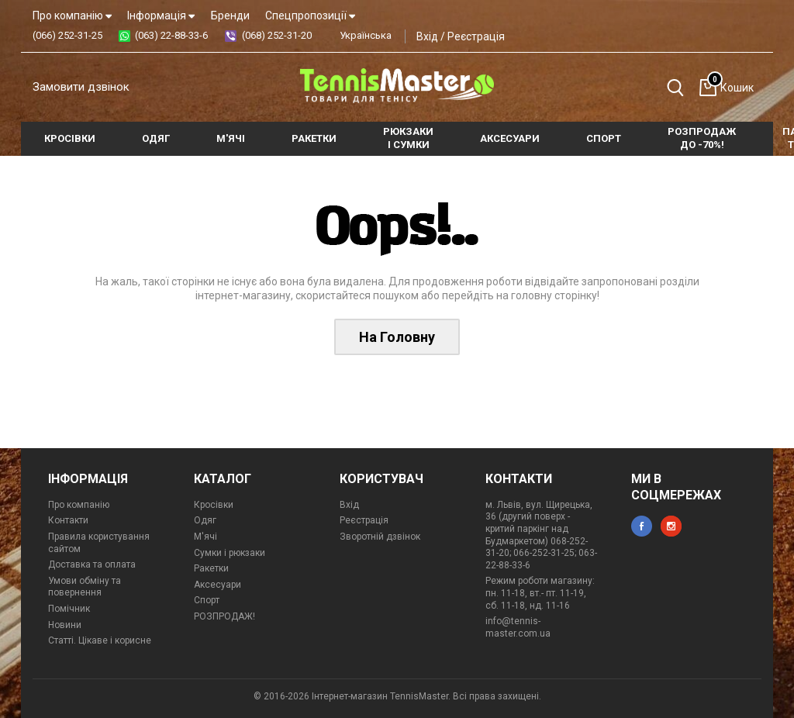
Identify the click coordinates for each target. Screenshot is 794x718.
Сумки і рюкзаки (229, 552)
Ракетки (211, 568)
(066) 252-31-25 (67, 35)
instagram (671, 526)
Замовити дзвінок (81, 87)
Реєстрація (476, 36)
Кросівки (213, 504)
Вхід (427, 36)
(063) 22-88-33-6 (171, 35)
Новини (64, 625)
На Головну (397, 337)
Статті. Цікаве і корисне (99, 640)
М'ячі (205, 536)
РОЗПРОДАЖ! (224, 616)
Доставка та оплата (92, 564)
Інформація (161, 15)
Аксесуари (217, 584)
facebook (641, 526)
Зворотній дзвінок (380, 536)
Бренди (230, 15)
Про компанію (72, 15)
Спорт (206, 600)
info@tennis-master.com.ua (518, 627)
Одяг (205, 520)
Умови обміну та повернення (84, 587)
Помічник (69, 608)
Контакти (68, 520)
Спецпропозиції (310, 15)
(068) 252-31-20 (277, 35)
